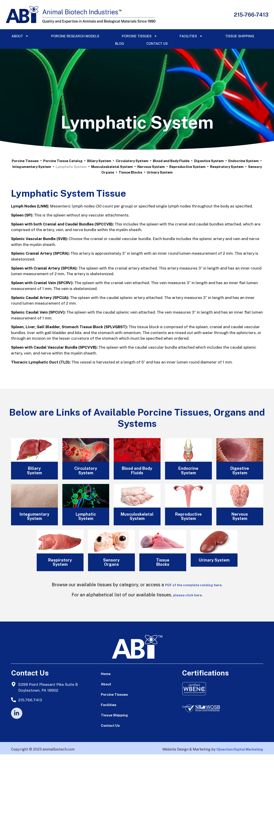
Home (106, 674)
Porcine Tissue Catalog (63, 161)
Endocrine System (243, 161)
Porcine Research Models (75, 36)
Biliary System (99, 161)
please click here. (188, 595)
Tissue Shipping (239, 36)
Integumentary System (31, 167)
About (20, 36)
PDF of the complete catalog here (193, 585)
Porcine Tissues (139, 36)
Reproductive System (187, 167)
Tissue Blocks (130, 172)
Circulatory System (132, 161)
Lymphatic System (71, 167)
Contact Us (157, 43)
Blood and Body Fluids (171, 161)
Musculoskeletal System (112, 167)
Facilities (191, 36)
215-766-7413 (251, 14)
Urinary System (160, 172)
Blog (119, 43)
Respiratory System (227, 167)
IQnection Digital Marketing (240, 749)
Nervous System (151, 167)
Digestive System (209, 161)
